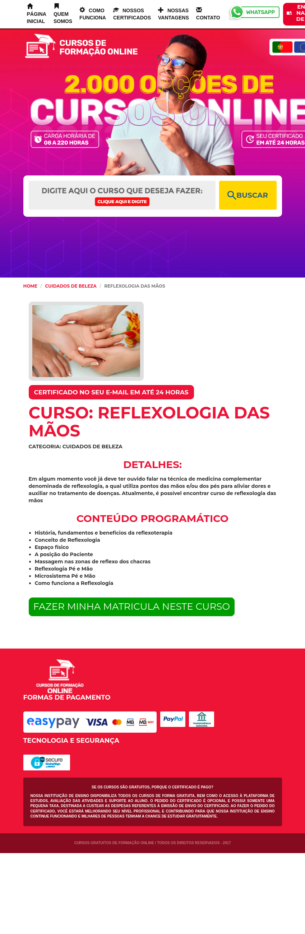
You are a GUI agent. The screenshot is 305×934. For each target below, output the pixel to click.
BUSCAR (247, 195)
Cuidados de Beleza (70, 286)
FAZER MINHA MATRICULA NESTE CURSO (131, 606)
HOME (30, 286)
